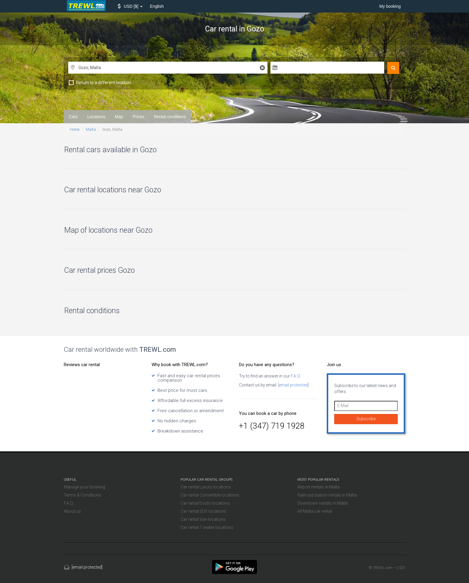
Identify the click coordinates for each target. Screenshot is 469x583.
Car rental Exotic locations (205, 503)
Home (74, 129)
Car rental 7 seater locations (207, 527)
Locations (96, 116)
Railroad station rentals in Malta (327, 495)
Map (119, 116)
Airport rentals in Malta (318, 487)
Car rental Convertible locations (210, 495)
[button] (130, 6)
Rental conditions (170, 116)
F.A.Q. (295, 376)
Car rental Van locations (203, 519)
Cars (73, 116)
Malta (91, 129)
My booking (390, 6)
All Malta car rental (314, 511)
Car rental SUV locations (203, 511)
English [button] (157, 6)
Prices (138, 116)
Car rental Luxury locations (206, 487)
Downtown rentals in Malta (322, 503)
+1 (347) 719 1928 (272, 426)
